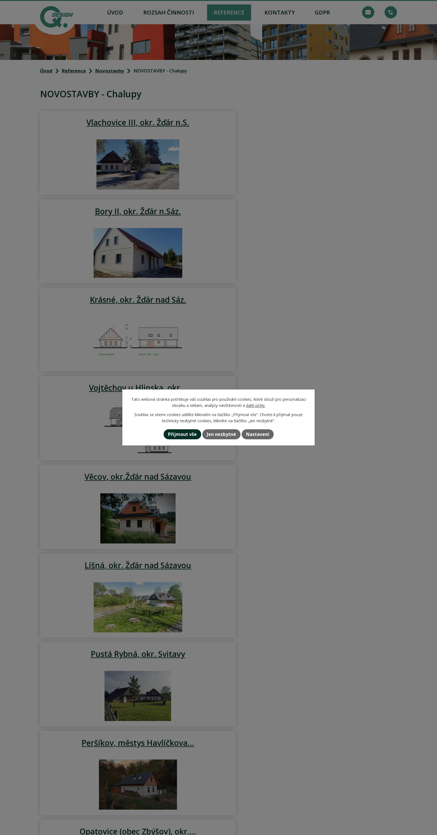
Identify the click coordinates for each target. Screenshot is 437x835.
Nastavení (257, 434)
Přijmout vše (182, 434)
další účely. (255, 405)
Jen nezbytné (221, 434)
